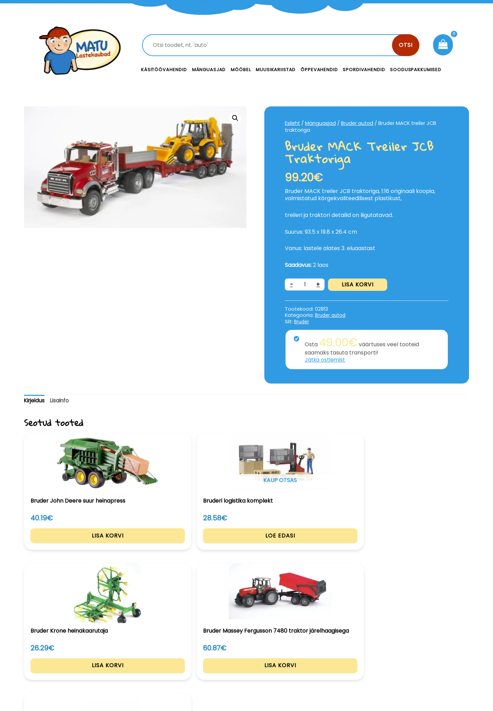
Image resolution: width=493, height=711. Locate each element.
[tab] (35, 401)
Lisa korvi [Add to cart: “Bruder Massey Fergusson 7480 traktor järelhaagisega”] (337, 552)
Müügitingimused (410, 664)
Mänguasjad (209, 69)
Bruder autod (358, 123)
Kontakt (298, 648)
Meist (294, 664)
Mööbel (241, 69)
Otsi (406, 45)
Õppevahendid (319, 69)
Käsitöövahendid (164, 69)
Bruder (302, 321)
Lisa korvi (358, 284)
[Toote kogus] (305, 284)
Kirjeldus (35, 400)
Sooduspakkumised (415, 69)
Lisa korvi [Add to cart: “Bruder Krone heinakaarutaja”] (247, 546)
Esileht (293, 123)
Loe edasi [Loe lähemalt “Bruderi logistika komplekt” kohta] (156, 546)
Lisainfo (61, 400)
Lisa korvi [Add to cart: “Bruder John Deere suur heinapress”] (66, 546)
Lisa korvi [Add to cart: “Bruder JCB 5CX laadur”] (427, 546)
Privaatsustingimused (416, 648)
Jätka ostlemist (325, 360)
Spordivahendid (364, 69)
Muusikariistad (275, 69)
